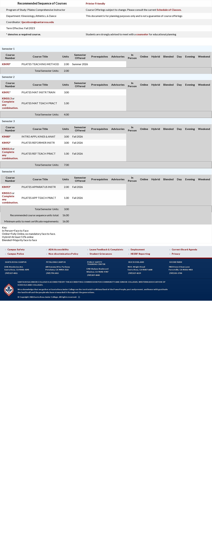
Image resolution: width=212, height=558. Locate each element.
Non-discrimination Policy (63, 253)
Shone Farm (175, 262)
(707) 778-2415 (52, 273)
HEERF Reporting (140, 253)
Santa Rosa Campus (16, 262)
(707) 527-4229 (134, 273)
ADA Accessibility (59, 249)
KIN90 (5, 64)
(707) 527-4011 (11, 273)
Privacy (176, 253)
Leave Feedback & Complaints (106, 249)
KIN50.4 (7, 148)
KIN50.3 (7, 98)
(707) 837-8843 (93, 275)
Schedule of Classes (169, 9)
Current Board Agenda (184, 249)
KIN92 (5, 142)
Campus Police (15, 253)
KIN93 (5, 186)
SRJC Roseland (136, 262)
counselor (142, 34)
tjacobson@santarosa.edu (37, 22)
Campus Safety (16, 249)
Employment (138, 249)
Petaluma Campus (56, 262)
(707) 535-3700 (175, 273)
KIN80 (5, 136)
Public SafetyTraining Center (96, 263)
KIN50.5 (7, 193)
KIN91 (5, 92)
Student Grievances (101, 253)
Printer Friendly (95, 3)
